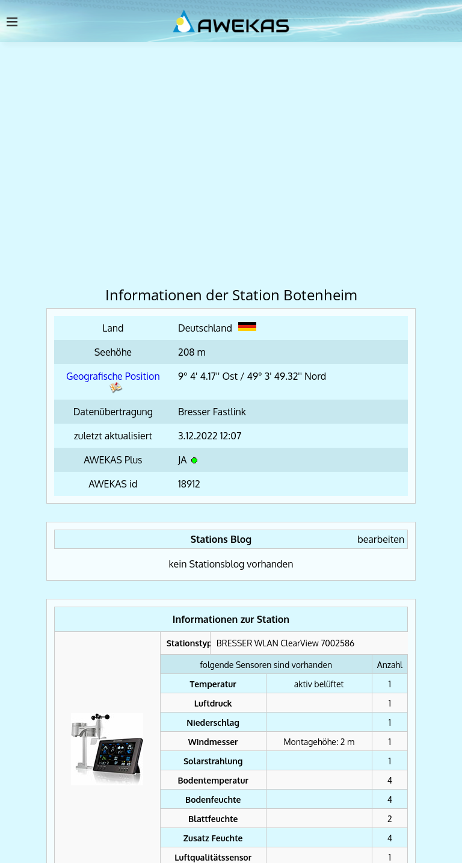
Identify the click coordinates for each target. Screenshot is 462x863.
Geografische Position (113, 382)
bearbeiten (380, 539)
